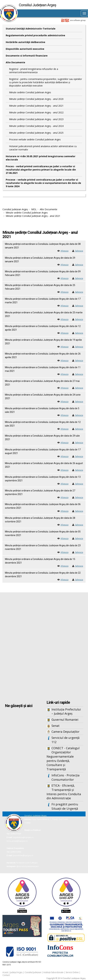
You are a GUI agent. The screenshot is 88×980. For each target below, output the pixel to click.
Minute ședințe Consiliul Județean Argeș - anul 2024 (36, 126)
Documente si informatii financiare (27, 55)
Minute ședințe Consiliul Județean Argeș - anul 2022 (36, 112)
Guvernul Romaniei (64, 720)
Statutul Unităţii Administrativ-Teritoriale (30, 28)
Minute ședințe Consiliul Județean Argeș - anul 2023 (36, 119)
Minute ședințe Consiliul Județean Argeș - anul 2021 (36, 105)
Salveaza (79, 250)
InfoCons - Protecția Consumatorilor (65, 777)
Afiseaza (64, 250)
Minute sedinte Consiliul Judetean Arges (30, 92)
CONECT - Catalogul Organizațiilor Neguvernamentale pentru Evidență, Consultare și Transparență (63, 758)
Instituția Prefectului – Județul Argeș (66, 711)
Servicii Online (72, 972)
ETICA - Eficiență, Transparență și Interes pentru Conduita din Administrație (64, 791)
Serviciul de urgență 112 (65, 740)
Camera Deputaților (65, 732)
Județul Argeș (16, 972)
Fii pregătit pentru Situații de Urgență (64, 806)
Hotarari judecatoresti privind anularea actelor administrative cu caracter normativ (43, 148)
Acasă (5, 972)
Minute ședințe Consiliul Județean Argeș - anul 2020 (36, 98)
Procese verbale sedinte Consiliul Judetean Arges (35, 139)
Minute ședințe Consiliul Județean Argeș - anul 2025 (36, 132)
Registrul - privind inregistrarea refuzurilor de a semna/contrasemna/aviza (33, 70)
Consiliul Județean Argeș (15, 209)
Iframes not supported (44, 646)
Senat (55, 726)
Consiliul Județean (33, 972)
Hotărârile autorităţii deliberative (25, 42)
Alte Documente (15, 62)
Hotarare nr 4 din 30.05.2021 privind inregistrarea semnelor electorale (40, 158)
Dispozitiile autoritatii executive (25, 48)
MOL (34, 209)
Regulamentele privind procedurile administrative (35, 35)
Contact (6, 975)
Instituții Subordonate (53, 972)
